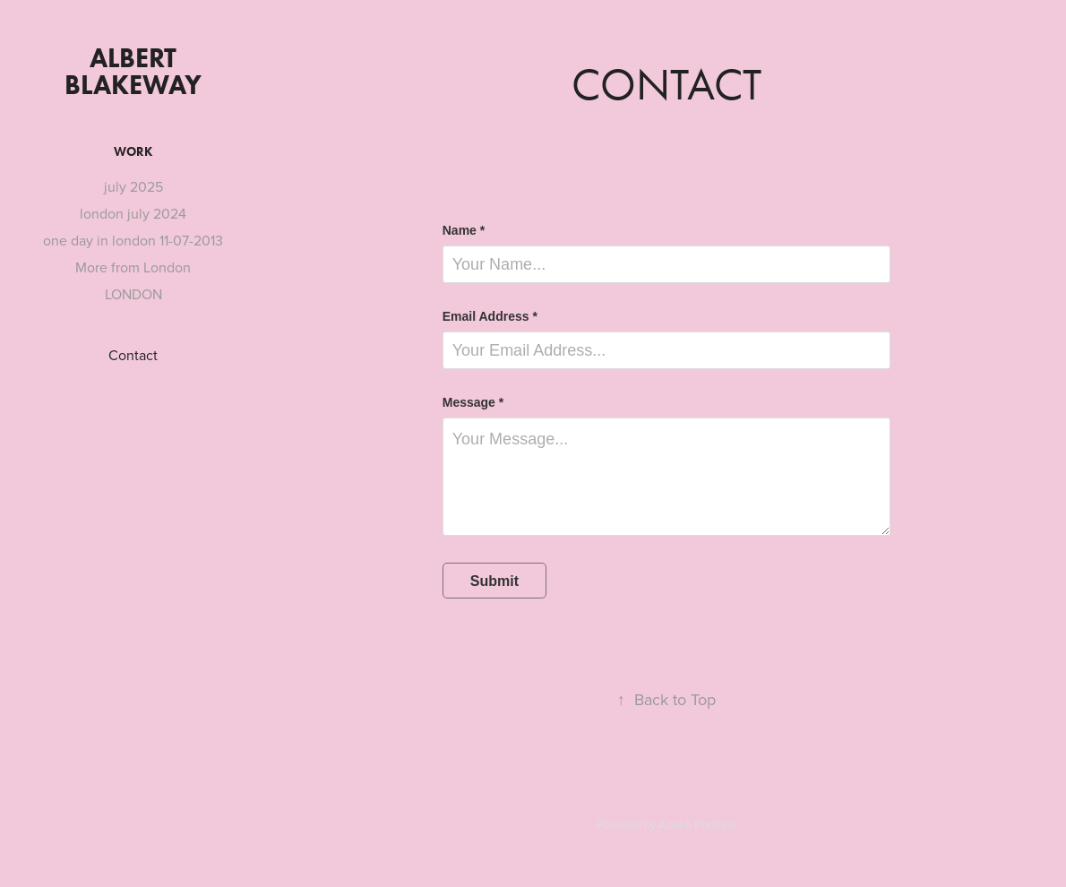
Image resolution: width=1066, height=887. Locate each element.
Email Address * (490, 316)
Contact (133, 355)
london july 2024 (133, 213)
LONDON (133, 294)
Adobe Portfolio (697, 824)
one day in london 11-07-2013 (133, 240)
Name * (464, 230)
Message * (473, 402)
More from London (133, 267)
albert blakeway (133, 71)
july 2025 (133, 186)
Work (133, 151)
